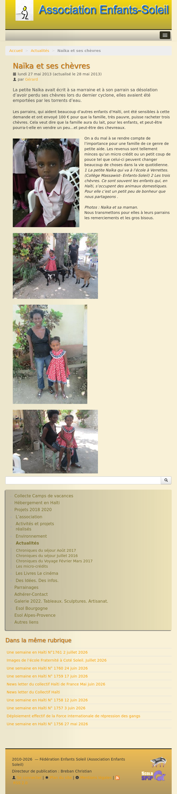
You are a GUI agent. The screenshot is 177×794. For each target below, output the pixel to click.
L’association (29, 517)
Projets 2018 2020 (33, 509)
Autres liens (26, 622)
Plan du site (58, 777)
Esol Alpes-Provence (35, 615)
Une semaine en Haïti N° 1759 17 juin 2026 (47, 676)
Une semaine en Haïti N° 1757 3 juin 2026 (46, 708)
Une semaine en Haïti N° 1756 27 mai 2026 (47, 724)
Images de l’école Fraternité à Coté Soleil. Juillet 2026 (56, 660)
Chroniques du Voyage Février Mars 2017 (54, 561)
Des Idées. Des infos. (37, 580)
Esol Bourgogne (32, 608)
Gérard (31, 79)
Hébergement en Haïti (37, 502)
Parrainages (26, 587)
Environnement (31, 536)
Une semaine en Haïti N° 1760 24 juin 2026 (47, 668)
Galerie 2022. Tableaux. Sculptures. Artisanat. (61, 601)
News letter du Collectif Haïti (33, 692)
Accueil (16, 51)
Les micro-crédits (32, 566)
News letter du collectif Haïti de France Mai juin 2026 (56, 684)
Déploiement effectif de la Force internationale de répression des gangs (73, 716)
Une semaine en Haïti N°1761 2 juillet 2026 (47, 652)
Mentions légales (93, 777)
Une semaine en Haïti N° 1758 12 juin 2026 (47, 700)
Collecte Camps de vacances (43, 496)
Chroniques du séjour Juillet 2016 (47, 556)
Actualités (40, 51)
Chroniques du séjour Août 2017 (46, 550)
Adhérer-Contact (31, 594)
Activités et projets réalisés (35, 526)
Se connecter (27, 777)
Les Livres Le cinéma (37, 573)
